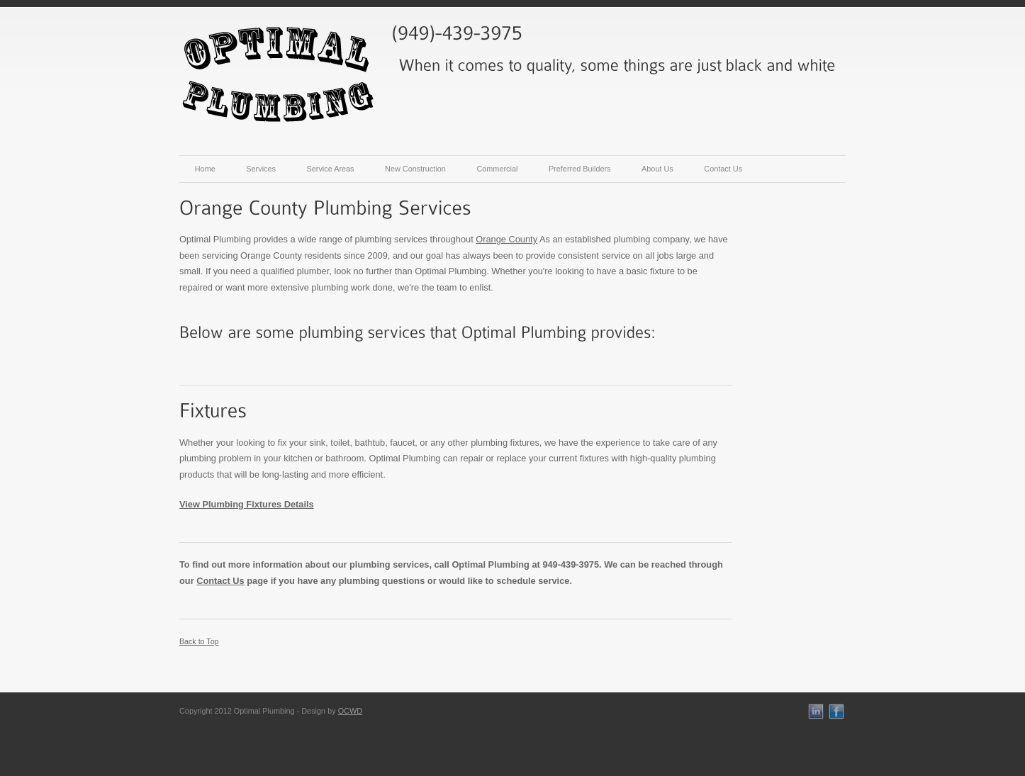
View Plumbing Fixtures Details (246, 504)
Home (205, 168)
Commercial (496, 168)
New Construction (415, 168)
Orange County (506, 239)
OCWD (350, 711)
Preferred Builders (580, 168)
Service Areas (330, 168)
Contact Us (723, 168)
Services (261, 168)
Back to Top (199, 641)
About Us (657, 168)
